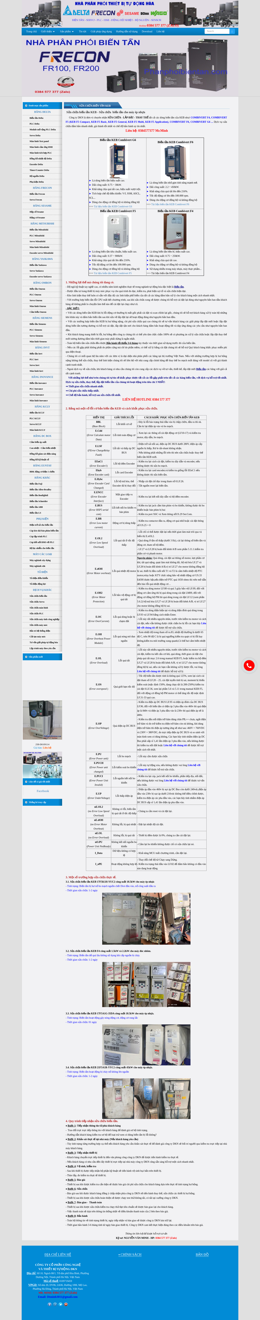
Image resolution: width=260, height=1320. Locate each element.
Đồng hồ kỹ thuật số (39, 459)
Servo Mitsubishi (37, 241)
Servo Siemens (36, 336)
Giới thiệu (46, 31)
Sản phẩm (65, 31)
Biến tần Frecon (37, 194)
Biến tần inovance (38, 383)
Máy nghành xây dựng (40, 560)
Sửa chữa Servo (37, 602)
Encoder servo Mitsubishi (41, 253)
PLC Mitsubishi (37, 235)
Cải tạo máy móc (38, 636)
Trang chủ (31, 31)
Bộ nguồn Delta (37, 176)
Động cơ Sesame (37, 217)
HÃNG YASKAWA (42, 259)
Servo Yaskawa (37, 271)
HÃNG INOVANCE (42, 377)
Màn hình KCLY (37, 430)
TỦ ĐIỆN (42, 572)
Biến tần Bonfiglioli (39, 495)
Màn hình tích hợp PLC (41, 153)
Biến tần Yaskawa (38, 265)
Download (147, 31)
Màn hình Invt (36, 371)
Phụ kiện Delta (37, 182)
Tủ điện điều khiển (39, 578)
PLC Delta (34, 124)
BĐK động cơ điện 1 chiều (42, 471)
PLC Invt (34, 359)
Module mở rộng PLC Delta (43, 129)
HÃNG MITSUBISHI (42, 223)
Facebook (43, 791)
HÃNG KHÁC (42, 477)
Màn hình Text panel (39, 141)
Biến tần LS (35, 513)
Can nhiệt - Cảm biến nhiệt (43, 448)
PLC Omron (35, 294)
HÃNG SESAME (42, 205)
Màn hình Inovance (39, 400)
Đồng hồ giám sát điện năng (43, 454)
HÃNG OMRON (42, 283)
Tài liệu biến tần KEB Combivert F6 (170, 204)
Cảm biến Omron (38, 312)
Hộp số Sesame (37, 212)
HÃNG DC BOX (42, 436)
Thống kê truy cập (37, 802)
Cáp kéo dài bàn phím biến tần (44, 530)
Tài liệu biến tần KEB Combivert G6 (113, 206)
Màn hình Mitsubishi (39, 247)
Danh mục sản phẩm (38, 105)
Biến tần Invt (36, 353)
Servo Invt (34, 365)
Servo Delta (35, 135)
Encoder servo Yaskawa (40, 276)
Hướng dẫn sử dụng (127, 31)
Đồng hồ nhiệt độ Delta (41, 158)
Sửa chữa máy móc (38, 625)
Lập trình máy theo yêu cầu (43, 648)
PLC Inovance (36, 389)
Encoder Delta (36, 164)
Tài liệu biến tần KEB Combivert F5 (113, 273)
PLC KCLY (35, 418)
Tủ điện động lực (38, 584)
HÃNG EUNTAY (42, 465)
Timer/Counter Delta (39, 170)
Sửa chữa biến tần (38, 596)
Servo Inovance (37, 395)
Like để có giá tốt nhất (39, 781)
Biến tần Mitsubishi (39, 229)
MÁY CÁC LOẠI (42, 554)
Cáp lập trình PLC (38, 536)
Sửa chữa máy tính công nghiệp (44, 619)
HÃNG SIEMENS (42, 318)
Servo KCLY (36, 424)
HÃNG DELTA (42, 112)
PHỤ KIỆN (42, 519)
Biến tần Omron (37, 289)
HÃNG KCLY (42, 406)
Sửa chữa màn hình (39, 607)
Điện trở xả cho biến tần (41, 525)
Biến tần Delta (36, 118)
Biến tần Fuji (36, 484)
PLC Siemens (36, 330)
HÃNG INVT (42, 347)
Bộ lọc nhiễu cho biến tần (42, 548)
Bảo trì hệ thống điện (40, 631)
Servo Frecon (36, 199)
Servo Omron (36, 300)
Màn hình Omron (38, 306)
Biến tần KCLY (37, 412)
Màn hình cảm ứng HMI (41, 147)
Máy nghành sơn (37, 566)
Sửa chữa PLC (37, 613)
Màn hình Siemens (38, 341)
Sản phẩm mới (36, 657)
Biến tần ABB (36, 507)
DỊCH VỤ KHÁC (42, 590)
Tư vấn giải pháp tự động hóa (44, 642)
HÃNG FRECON (42, 188)
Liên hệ (160, 31)
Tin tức (83, 31)
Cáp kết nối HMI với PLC (42, 542)
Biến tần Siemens (38, 324)
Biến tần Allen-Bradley (40, 489)
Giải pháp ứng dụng (101, 31)
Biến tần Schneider (39, 501)
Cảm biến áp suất (38, 442)
